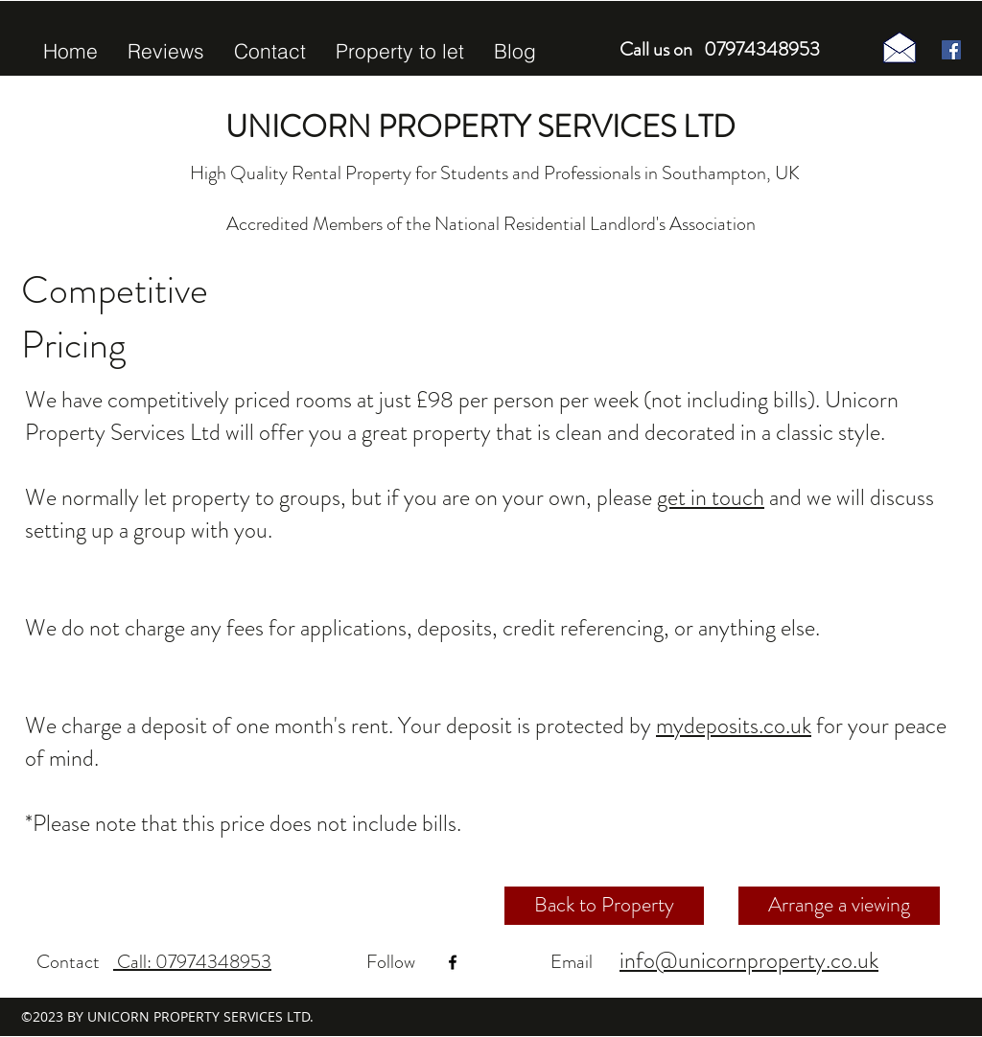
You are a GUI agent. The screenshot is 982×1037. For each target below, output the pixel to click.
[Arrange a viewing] (839, 906)
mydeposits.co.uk (733, 725)
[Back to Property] (604, 906)
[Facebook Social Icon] (951, 49)
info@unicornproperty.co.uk (749, 960)
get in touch (710, 497)
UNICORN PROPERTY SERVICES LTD (480, 126)
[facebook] (452, 962)
